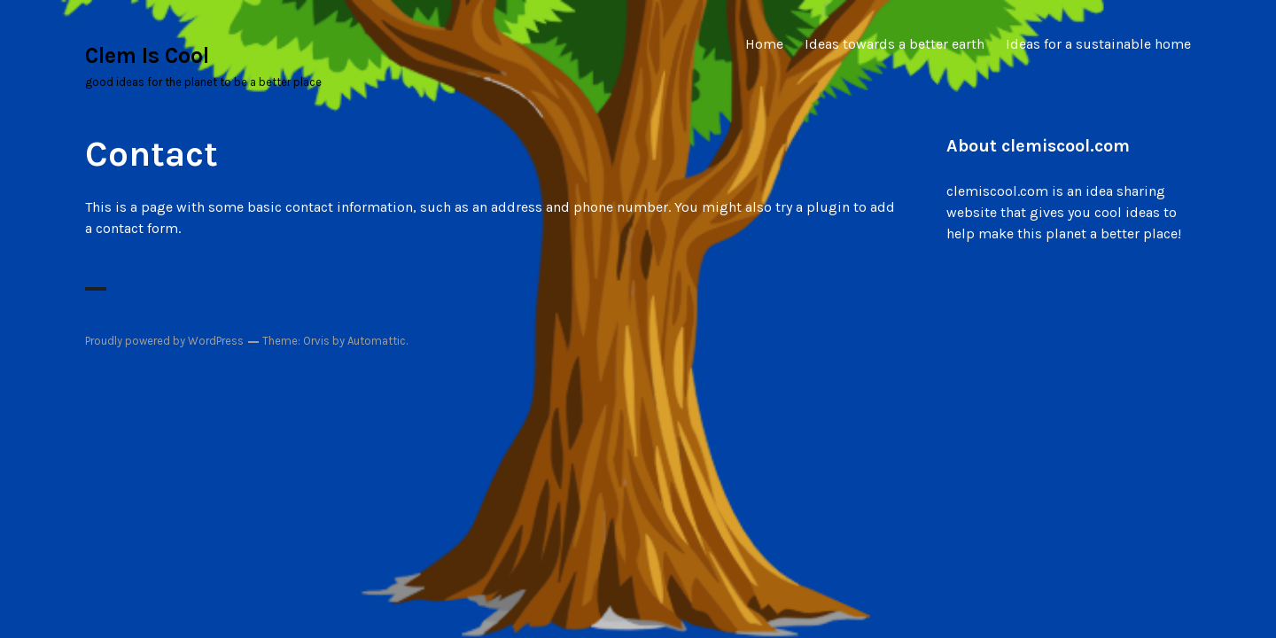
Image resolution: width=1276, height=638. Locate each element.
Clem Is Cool (147, 55)
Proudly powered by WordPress (164, 340)
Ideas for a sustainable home (1098, 43)
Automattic (376, 340)
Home (764, 43)
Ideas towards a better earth (894, 43)
